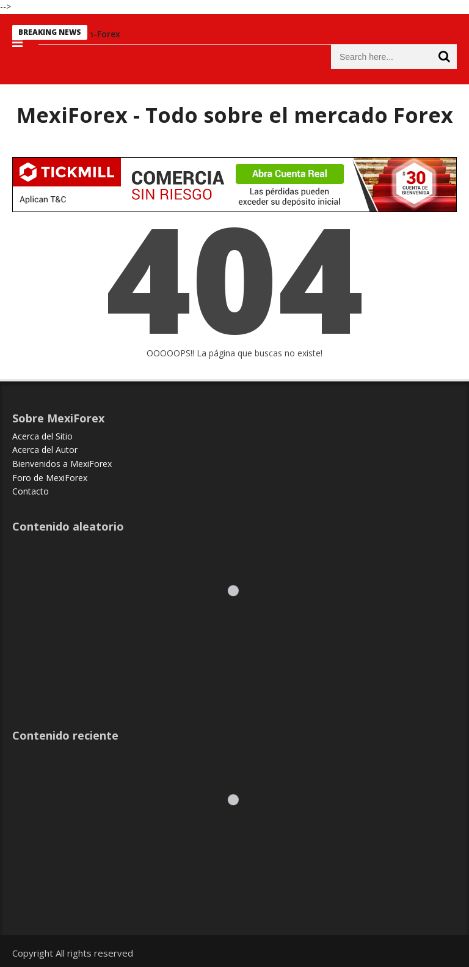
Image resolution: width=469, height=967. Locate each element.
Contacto (30, 491)
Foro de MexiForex (49, 478)
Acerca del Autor (45, 449)
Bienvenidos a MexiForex (62, 463)
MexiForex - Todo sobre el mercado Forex (234, 115)
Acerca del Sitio (42, 436)
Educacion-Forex (92, 34)
